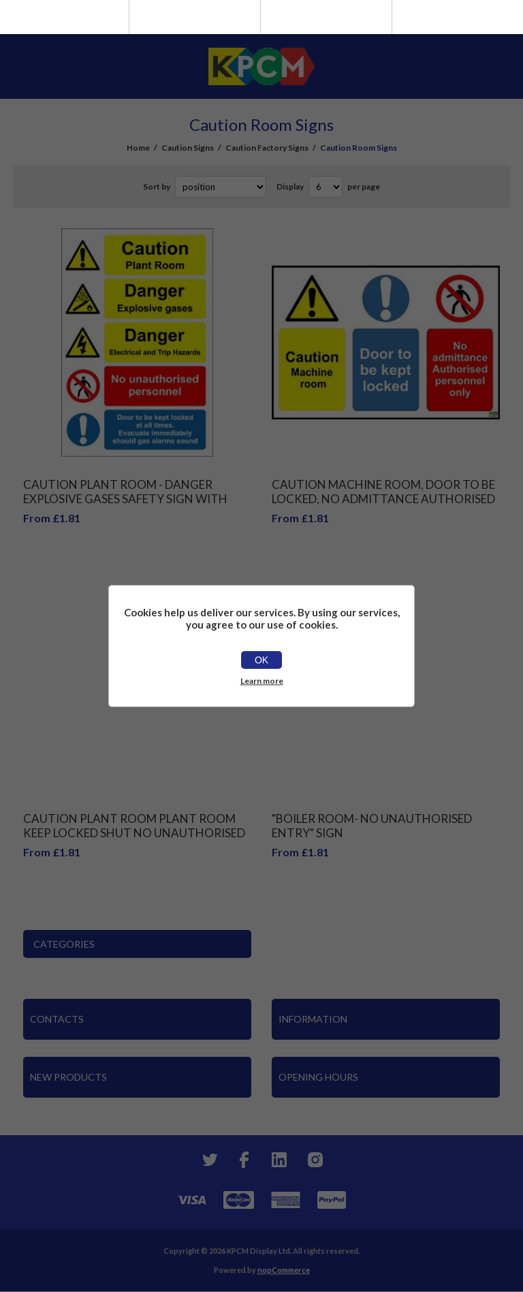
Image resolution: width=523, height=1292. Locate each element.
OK (261, 660)
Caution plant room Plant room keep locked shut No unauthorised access (134, 832)
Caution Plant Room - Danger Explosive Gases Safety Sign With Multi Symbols (125, 498)
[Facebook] (244, 1160)
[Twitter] (208, 1160)
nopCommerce (283, 1269)
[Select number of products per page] (325, 187)
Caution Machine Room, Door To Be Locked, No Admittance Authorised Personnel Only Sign (383, 498)
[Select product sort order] (220, 187)
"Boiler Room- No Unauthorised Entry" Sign (372, 825)
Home (138, 147)
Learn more (261, 681)
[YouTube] (279, 1160)
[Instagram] (315, 1160)
